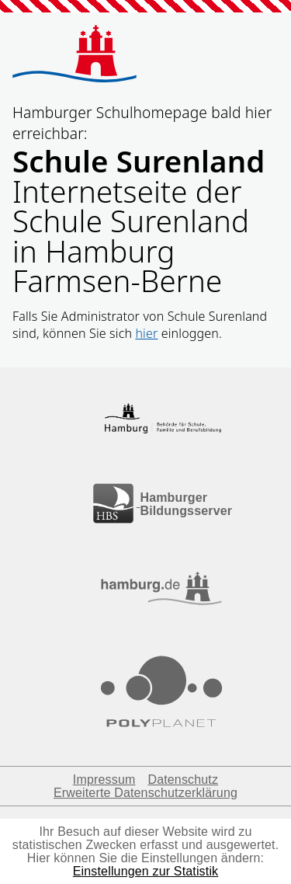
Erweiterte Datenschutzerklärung (145, 792)
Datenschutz (182, 779)
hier (146, 333)
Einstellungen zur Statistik (146, 871)
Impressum (104, 779)
